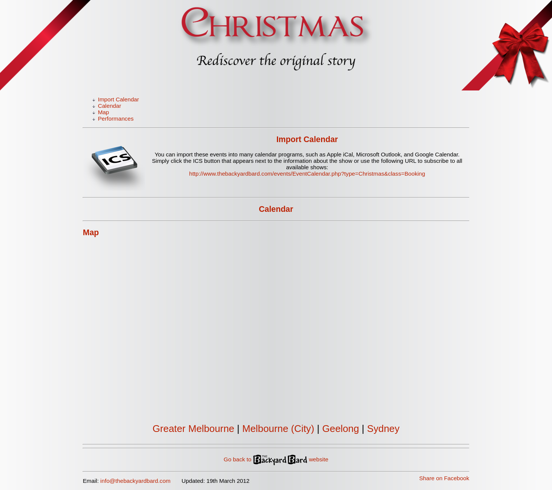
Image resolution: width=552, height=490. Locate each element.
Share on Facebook (444, 478)
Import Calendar (118, 99)
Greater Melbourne (193, 428)
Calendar (109, 106)
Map (103, 112)
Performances (116, 118)
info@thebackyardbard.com (135, 481)
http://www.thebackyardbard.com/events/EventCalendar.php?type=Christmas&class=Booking (307, 173)
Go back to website (276, 459)
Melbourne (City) (278, 428)
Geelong (340, 428)
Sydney (383, 428)
